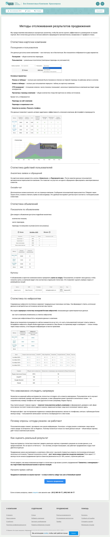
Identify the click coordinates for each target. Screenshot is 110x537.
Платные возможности (63, 515)
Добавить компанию (37, 518)
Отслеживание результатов (64, 518)
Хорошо (73, 533)
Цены (28, 11)
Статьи (33, 515)
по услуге (100, 11)
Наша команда (11, 518)
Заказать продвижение (55, 481)
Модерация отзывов (87, 525)
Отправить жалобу (87, 521)
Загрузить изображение (38, 521)
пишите (35, 492)
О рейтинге (9, 521)
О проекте (9, 515)
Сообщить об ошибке (87, 518)
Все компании (14, 11)
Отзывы (37, 11)
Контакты (84, 515)
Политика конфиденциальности (16, 525)
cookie (46, 533)
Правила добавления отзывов (40, 525)
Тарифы (58, 521)
